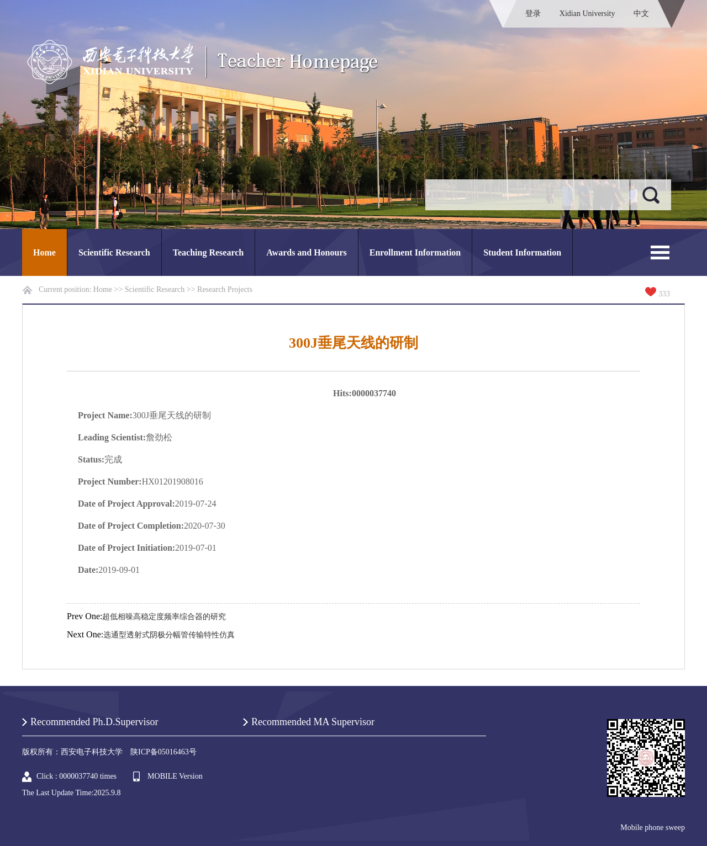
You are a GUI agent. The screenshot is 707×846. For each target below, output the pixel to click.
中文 (641, 13)
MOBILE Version (175, 776)
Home (44, 252)
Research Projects (224, 289)
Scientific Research (114, 252)
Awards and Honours (306, 252)
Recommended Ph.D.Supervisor (94, 721)
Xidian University (587, 13)
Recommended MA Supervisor (312, 721)
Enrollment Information (415, 252)
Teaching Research (208, 252)
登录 (533, 13)
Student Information (522, 252)
